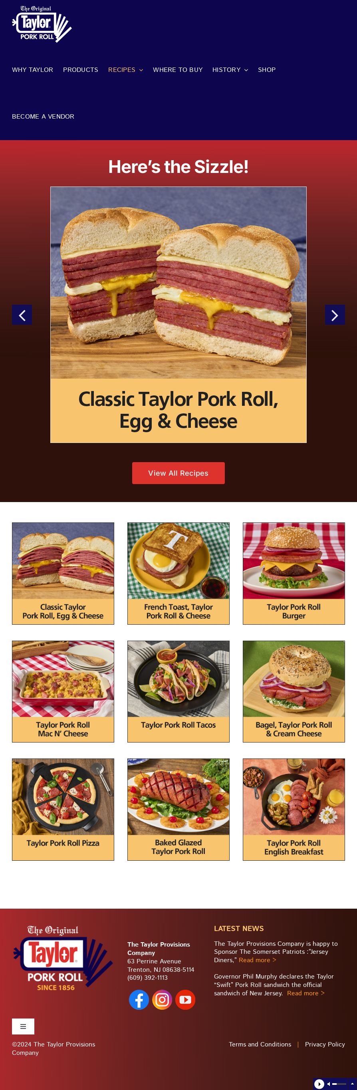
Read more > (257, 960)
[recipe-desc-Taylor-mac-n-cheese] (63, 644)
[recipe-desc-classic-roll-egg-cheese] (63, 525)
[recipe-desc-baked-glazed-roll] (178, 761)
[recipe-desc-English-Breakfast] (294, 761)
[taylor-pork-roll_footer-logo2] (63, 927)
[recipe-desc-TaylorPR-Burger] (294, 525)
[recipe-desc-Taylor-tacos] (178, 644)
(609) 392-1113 (147, 978)
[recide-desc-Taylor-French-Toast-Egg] (178, 525)
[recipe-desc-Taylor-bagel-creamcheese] (294, 644)
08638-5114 (178, 970)
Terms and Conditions (260, 1044)
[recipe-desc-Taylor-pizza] (63, 761)
